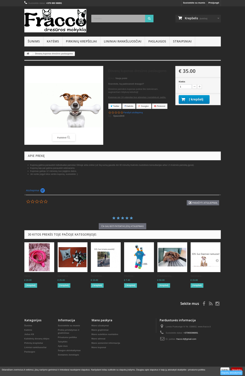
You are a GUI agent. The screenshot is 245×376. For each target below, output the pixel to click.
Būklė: (111, 78)
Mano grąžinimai (100, 330)
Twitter (115, 106)
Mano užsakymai (100, 325)
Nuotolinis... (97, 275)
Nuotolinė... (64, 275)
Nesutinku (237, 369)
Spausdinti (118, 116)
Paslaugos (157, 41)
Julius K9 (29, 334)
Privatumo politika (67, 337)
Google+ (143, 106)
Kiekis (182, 81)
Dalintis (128, 106)
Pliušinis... (130, 275)
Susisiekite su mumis (194, 3)
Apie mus (63, 346)
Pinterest (159, 106)
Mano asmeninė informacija (106, 343)
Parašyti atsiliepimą (133, 112)
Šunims (34, 41)
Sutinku (225, 369)
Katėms (53, 41)
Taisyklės (63, 341)
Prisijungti (213, 3)
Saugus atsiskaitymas (69, 350)
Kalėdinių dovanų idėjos (37, 338)
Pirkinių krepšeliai (81, 41)
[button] (203, 202)
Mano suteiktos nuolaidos (105, 334)
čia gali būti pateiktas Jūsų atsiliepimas (122, 226)
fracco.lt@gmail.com (186, 339)
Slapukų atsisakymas (231, 372)
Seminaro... (197, 275)
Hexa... (28, 275)
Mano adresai (98, 338)
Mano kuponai (99, 347)
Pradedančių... (165, 275)
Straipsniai (182, 41)
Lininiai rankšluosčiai (122, 41)
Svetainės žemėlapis (68, 355)
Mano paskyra (102, 320)
